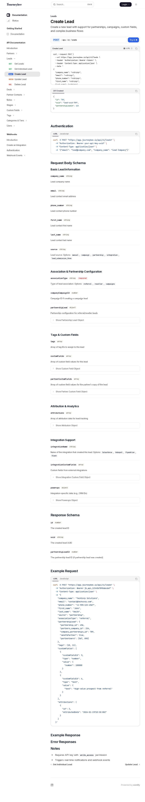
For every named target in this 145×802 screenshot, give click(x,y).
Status (13, 20)
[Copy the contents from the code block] (136, 48)
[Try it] (133, 39)
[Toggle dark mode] (136, 4)
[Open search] (72, 4)
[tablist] (92, 91)
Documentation (17, 15)
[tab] (58, 91)
